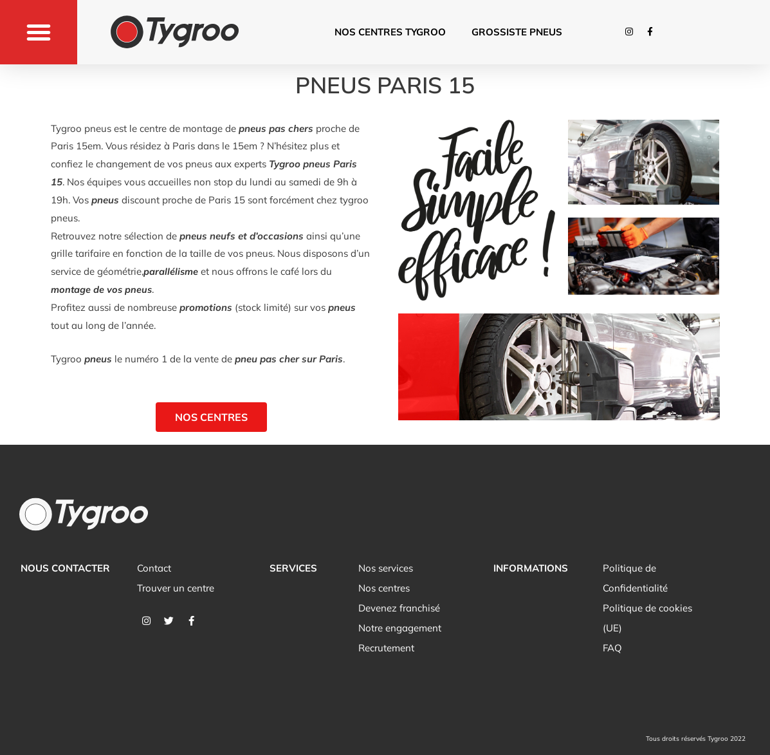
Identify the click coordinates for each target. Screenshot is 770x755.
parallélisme (171, 271)
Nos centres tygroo (390, 32)
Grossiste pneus (517, 32)
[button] (38, 32)
